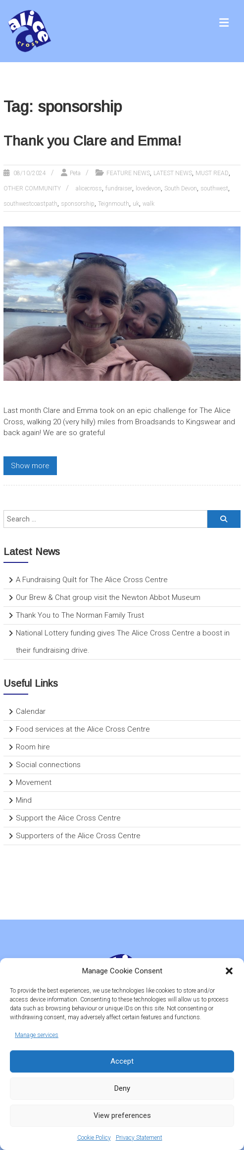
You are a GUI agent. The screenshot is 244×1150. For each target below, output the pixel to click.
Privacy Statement (139, 1137)
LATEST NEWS (172, 173)
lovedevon (148, 188)
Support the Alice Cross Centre (68, 818)
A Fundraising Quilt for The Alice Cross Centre (92, 579)
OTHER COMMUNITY (32, 188)
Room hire (33, 746)
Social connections (48, 764)
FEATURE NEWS (128, 173)
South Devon (180, 188)
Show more (30, 465)
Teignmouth (113, 203)
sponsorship (78, 203)
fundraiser (118, 188)
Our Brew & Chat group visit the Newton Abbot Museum (108, 597)
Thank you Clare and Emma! (92, 140)
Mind (24, 800)
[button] (229, 971)
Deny (122, 1088)
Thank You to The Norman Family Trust (80, 615)
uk (136, 203)
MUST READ (212, 173)
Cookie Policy (94, 1137)
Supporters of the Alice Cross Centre (78, 835)
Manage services (36, 1035)
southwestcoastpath (30, 203)
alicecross (89, 188)
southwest (214, 188)
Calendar (31, 711)
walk (148, 203)
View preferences (122, 1115)
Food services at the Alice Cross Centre (83, 729)
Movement (33, 782)
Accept (122, 1061)
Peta (75, 173)
